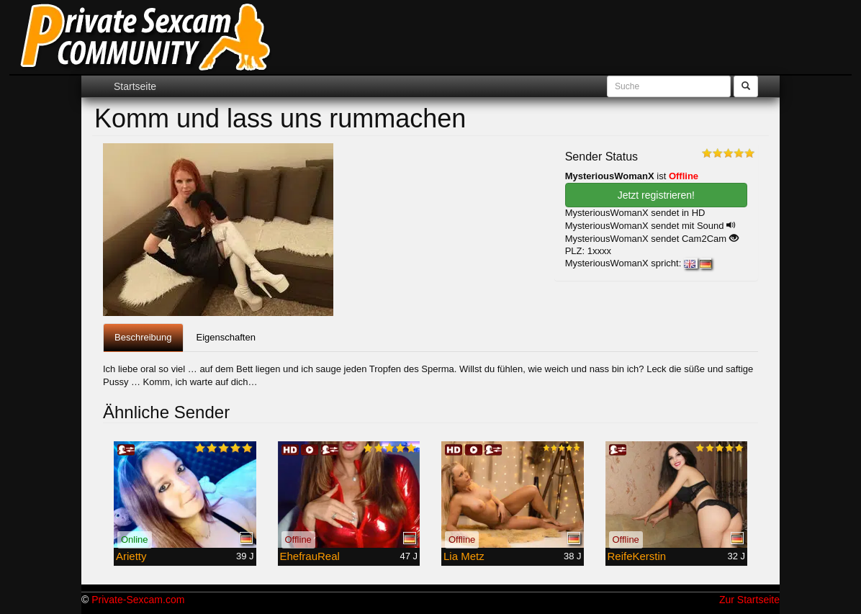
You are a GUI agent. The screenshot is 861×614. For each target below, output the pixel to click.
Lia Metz (463, 556)
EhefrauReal (310, 556)
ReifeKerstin (637, 556)
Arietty (131, 556)
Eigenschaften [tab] (226, 337)
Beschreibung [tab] (143, 337)
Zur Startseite (749, 599)
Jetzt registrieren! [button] (656, 195)
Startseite (135, 86)
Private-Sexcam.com (137, 599)
